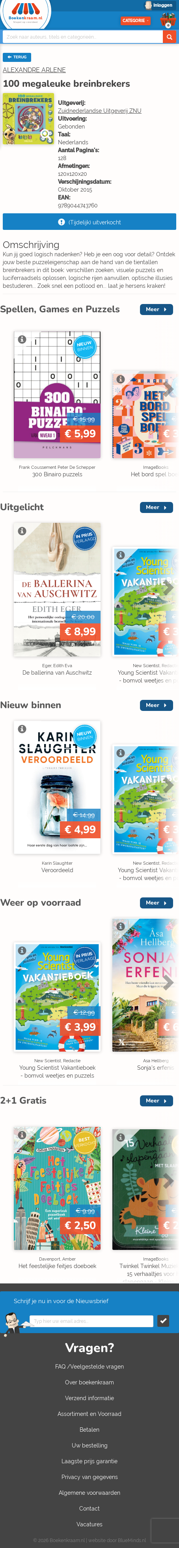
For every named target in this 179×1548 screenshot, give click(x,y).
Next (167, 388)
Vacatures (89, 1524)
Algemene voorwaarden (89, 1493)
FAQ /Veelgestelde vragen (89, 1366)
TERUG (16, 57)
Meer (152, 309)
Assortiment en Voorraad (89, 1414)
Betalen (89, 1430)
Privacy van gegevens (90, 1477)
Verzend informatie (89, 1398)
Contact (89, 1508)
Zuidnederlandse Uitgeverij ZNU (100, 111)
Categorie (136, 21)
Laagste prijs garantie (89, 1461)
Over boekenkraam (89, 1382)
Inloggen (162, 5)
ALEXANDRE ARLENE (34, 70)
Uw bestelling (90, 1445)
